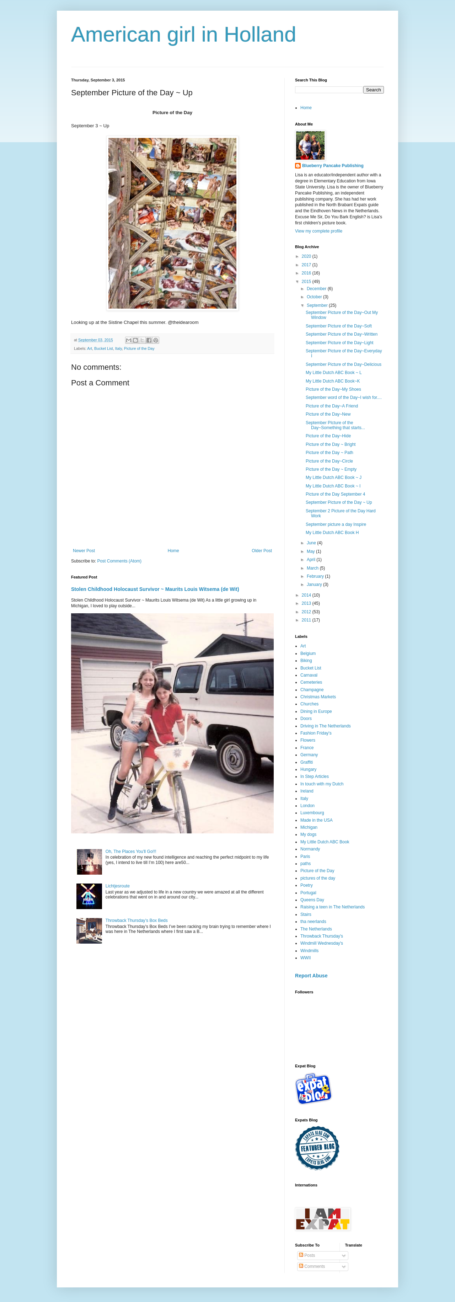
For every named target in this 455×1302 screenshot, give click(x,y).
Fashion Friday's (316, 733)
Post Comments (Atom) (119, 561)
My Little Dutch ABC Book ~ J (334, 477)
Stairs (305, 914)
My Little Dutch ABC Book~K (333, 381)
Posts (307, 1255)
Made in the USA (316, 820)
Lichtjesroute (118, 886)
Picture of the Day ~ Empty (331, 469)
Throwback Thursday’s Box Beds (137, 920)
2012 (307, 611)
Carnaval (308, 675)
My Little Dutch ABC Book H (332, 532)
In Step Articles (314, 776)
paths (305, 863)
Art (89, 348)
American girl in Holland (183, 34)
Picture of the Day (139, 348)
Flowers (307, 740)
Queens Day (312, 899)
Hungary (308, 769)
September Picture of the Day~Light (339, 342)
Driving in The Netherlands (325, 726)
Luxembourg (312, 812)
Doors (306, 718)
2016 (307, 273)
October (315, 296)
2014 (307, 595)
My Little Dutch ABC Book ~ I (333, 486)
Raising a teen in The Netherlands (332, 907)
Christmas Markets (318, 696)
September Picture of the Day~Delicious (343, 364)
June (312, 542)
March (313, 568)
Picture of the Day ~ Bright (330, 444)
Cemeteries (311, 682)
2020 (307, 256)
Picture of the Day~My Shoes (333, 389)
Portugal (308, 892)
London (307, 805)
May (311, 551)
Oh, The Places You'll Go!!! (131, 851)
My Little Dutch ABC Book (324, 841)
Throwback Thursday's (321, 936)
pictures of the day (317, 878)
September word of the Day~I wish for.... (344, 397)
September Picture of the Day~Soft (339, 326)
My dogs (308, 834)
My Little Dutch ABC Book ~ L (334, 372)
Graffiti (306, 762)
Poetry (306, 885)
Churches (309, 703)
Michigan (308, 827)
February (316, 576)
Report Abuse (311, 975)
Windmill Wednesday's (321, 943)
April (311, 559)
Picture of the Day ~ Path (329, 452)
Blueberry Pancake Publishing (333, 165)
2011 (307, 620)
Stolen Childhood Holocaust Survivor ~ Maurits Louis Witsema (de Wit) (155, 589)
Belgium (308, 653)
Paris (305, 856)
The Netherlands (316, 929)
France (307, 747)
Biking (306, 660)
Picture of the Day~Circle (329, 461)
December (317, 288)
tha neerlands (313, 921)
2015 (307, 281)
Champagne (311, 689)
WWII (305, 957)
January (315, 584)
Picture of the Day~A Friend (332, 406)
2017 (307, 264)
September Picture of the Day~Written (342, 334)
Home (173, 550)
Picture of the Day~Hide (328, 435)
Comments (312, 1266)
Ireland (307, 791)
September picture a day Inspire (336, 524)
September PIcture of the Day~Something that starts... (335, 425)
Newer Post (84, 550)
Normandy (310, 849)
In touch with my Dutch (321, 783)
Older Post (262, 550)
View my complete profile (318, 231)
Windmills (309, 950)
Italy (118, 348)
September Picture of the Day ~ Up (339, 502)
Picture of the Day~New (328, 414)
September (318, 305)
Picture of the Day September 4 (335, 494)
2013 (307, 603)
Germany (309, 754)
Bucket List (103, 348)
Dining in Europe (316, 711)
